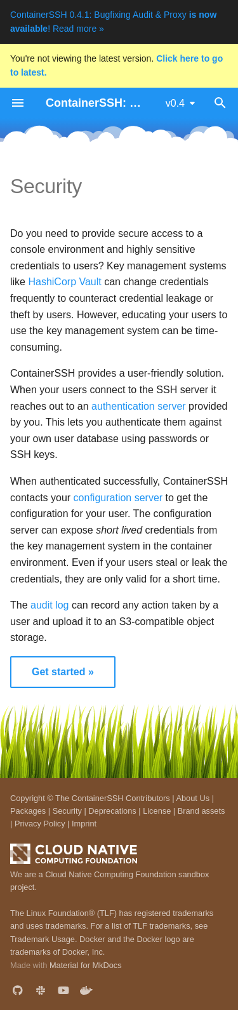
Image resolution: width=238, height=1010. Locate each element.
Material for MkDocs (86, 965)
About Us (192, 798)
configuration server (118, 497)
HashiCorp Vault (64, 281)
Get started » (63, 671)
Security (67, 811)
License (157, 811)
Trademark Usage (42, 939)
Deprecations (112, 811)
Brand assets (201, 811)
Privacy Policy (40, 823)
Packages (28, 811)
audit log (49, 605)
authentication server (138, 406)
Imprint (84, 823)
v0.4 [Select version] (175, 103)
